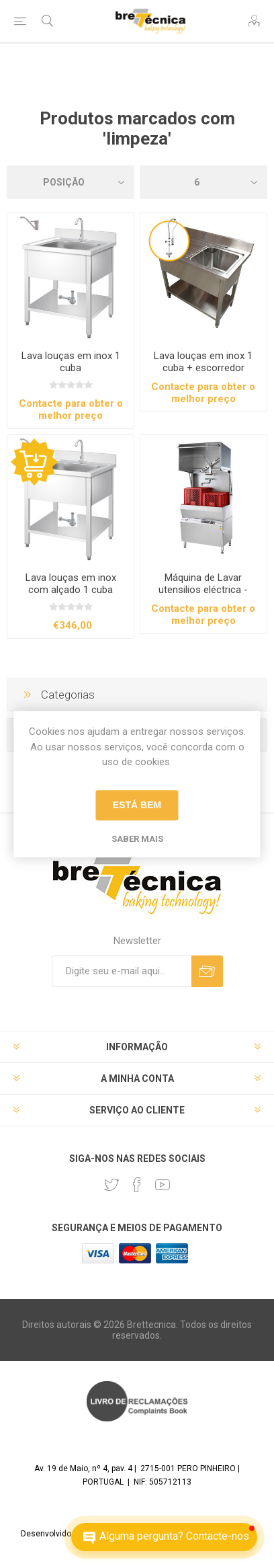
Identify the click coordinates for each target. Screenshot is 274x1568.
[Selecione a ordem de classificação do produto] (70, 182)
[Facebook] (137, 1184)
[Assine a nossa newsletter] (121, 971)
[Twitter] (111, 1184)
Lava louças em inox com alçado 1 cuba (71, 584)
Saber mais (137, 839)
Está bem (137, 804)
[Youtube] (162, 1184)
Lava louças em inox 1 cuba (70, 362)
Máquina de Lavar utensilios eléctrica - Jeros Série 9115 (203, 590)
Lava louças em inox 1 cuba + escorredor (203, 362)
